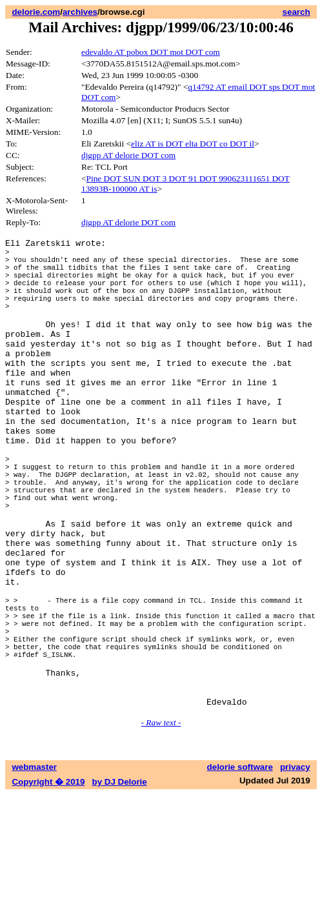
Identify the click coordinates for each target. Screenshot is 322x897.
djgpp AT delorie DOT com (128, 155)
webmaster (34, 869)
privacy (295, 869)
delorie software (240, 869)
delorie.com (36, 12)
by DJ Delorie (119, 884)
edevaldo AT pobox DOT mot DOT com (150, 52)
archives (80, 12)
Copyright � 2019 (48, 884)
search (296, 12)
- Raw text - (161, 825)
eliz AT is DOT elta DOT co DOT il (192, 143)
